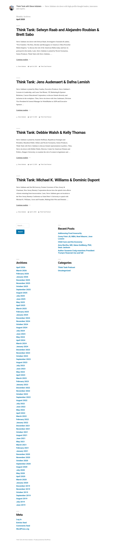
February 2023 (22, 381)
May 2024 (20, 337)
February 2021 (22, 448)
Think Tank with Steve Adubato (29, 6)
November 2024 (23, 321)
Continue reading (23, 59)
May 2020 (20, 473)
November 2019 (23, 489)
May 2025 (20, 302)
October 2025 (22, 286)
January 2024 (22, 346)
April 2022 (20, 413)
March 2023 (21, 378)
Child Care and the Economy (70, 242)
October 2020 (22, 460)
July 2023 (20, 365)
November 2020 (23, 457)
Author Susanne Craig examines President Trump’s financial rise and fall (76, 251)
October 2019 (22, 492)
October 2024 (22, 324)
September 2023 (23, 359)
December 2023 (23, 350)
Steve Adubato (22, 66)
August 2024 (21, 327)
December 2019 (23, 486)
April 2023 (20, 375)
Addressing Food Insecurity (70, 233)
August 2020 (21, 467)
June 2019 (20, 505)
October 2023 (22, 356)
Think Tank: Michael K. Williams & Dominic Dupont (58, 180)
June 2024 (20, 334)
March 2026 (21, 270)
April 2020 (20, 476)
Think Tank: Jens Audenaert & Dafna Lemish (53, 82)
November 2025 (23, 283)
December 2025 (23, 280)
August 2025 (21, 293)
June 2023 (20, 369)
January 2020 (22, 483)
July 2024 (20, 331)
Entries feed (21, 522)
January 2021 (22, 451)
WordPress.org (22, 529)
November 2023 (23, 353)
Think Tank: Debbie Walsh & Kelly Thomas (50, 132)
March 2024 (21, 343)
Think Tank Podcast (46, 66)
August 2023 (21, 362)
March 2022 (21, 416)
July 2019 (20, 502)
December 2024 (23, 318)
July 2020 (20, 470)
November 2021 (23, 429)
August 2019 (21, 498)
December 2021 (23, 426)
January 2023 (22, 384)
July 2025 (20, 296)
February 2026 (22, 274)
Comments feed (23, 526)
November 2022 (23, 391)
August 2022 (21, 400)
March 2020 (21, 479)
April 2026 (20, 267)
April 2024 (20, 340)
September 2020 (23, 464)
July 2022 (20, 403)
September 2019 (23, 495)
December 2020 (23, 454)
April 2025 (20, 305)
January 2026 (22, 277)
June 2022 (20, 407)
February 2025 (22, 312)
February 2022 (22, 419)
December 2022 (23, 388)
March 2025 (21, 308)
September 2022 (23, 397)
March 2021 (21, 445)
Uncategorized (64, 270)
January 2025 (22, 315)
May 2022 (20, 410)
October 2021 (22, 432)
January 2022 (22, 422)
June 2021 (20, 438)
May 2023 (20, 372)
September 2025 (23, 289)
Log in (19, 519)
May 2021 (20, 441)
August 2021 (21, 435)
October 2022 (22, 394)
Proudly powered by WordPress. (42, 539)
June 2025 (20, 299)
